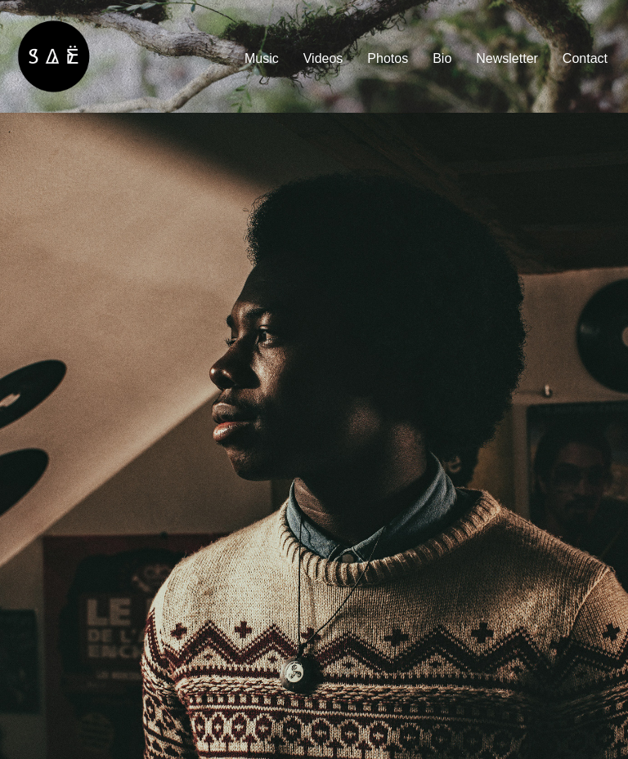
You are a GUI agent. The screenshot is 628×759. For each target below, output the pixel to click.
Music (261, 58)
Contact (585, 58)
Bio (442, 58)
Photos (387, 58)
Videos (323, 58)
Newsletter (507, 58)
